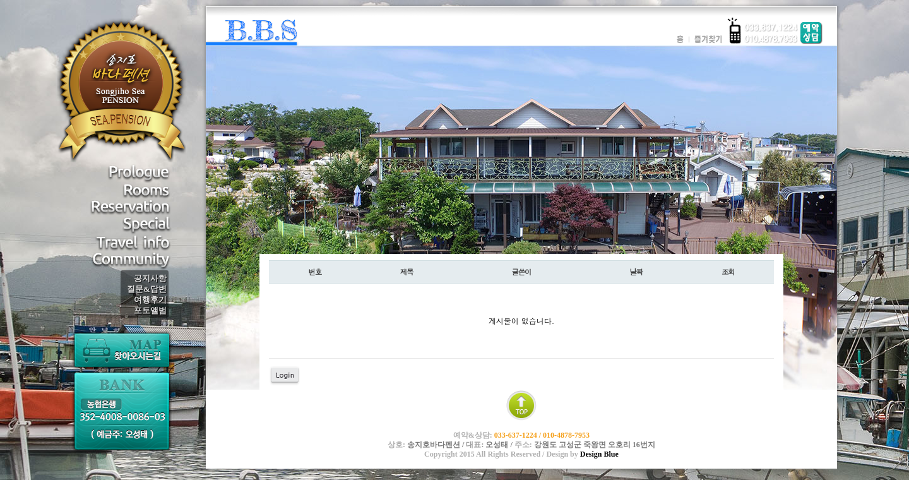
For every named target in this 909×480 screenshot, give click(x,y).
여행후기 (150, 299)
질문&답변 (147, 289)
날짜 (636, 272)
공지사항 (150, 278)
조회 (728, 272)
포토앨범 (150, 310)
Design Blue (599, 454)
